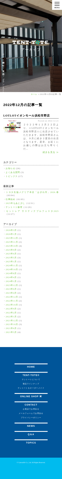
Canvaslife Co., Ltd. (24, 462)
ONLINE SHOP (31, 396)
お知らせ (10, 168)
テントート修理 (14, 207)
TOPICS (31, 442)
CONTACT (31, 404)
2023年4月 (11, 293)
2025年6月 (11, 254)
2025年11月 (12, 242)
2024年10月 (12, 269)
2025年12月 (12, 238)
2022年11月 (12, 301)
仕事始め (10, 199)
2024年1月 (11, 281)
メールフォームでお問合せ (31, 413)
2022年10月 (12, 305)
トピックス (12, 176)
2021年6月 (11, 328)
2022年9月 (11, 309)
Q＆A (31, 434)
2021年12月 (12, 320)
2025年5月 (11, 258)
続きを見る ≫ (51, 152)
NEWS (31, 426)
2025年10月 (12, 246)
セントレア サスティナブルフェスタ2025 (32, 211)
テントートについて (31, 379)
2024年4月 (11, 277)
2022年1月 (11, 316)
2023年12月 (12, 285)
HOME (31, 366)
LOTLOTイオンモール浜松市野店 (26, 115)
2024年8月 (11, 273)
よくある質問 (13, 172)
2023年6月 (11, 289)
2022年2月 (11, 313)
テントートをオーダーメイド (31, 388)
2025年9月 (11, 250)
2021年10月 (12, 324)
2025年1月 (11, 261)
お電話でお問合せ (31, 409)
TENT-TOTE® (31, 375)
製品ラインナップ (31, 384)
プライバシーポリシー (31, 418)
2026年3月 (11, 230)
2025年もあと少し (15, 203)
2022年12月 (12, 297)
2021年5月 (11, 332)
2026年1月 (11, 234)
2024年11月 (12, 265)
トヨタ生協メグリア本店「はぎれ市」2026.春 (32, 192)
